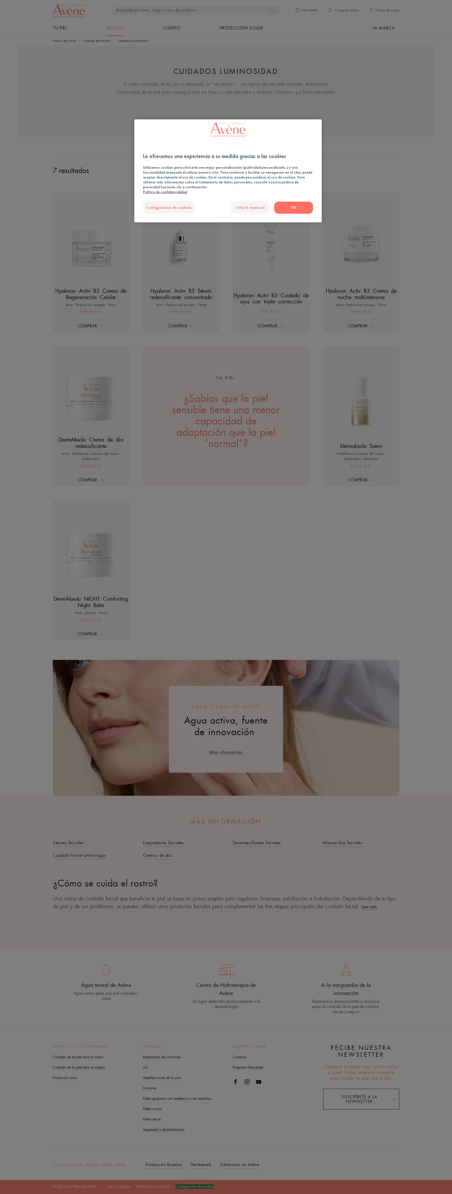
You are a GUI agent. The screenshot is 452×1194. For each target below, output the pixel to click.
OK (293, 207)
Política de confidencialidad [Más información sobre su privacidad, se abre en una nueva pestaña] (165, 192)
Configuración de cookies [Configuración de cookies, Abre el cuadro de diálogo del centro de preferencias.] (169, 207)
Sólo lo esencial (250, 207)
